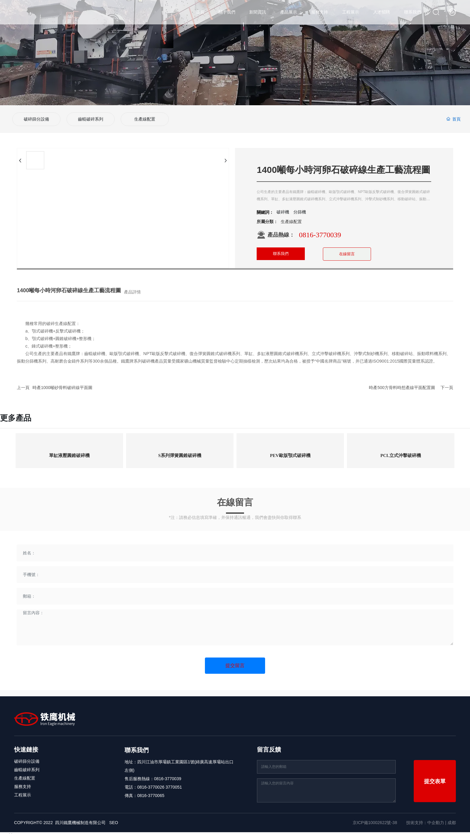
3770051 (173, 782)
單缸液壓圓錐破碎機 (69, 450)
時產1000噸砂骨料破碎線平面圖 (62, 382)
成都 (451, 817)
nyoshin (7, 830)
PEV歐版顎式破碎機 (290, 450)
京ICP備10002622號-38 (375, 817)
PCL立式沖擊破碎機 (400, 450)
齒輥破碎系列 (90, 116)
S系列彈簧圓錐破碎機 (180, 450)
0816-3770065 (150, 790)
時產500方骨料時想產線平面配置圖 (402, 382)
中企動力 (435, 817)
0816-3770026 (150, 782)
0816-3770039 (320, 230)
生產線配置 (144, 116)
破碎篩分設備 (36, 116)
